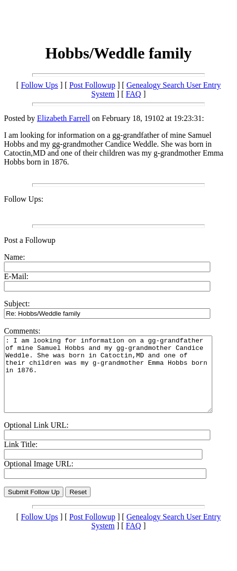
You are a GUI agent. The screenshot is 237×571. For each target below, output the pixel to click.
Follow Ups (39, 85)
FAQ (133, 94)
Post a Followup (29, 240)
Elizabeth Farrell (63, 118)
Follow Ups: (24, 199)
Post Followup (92, 85)
